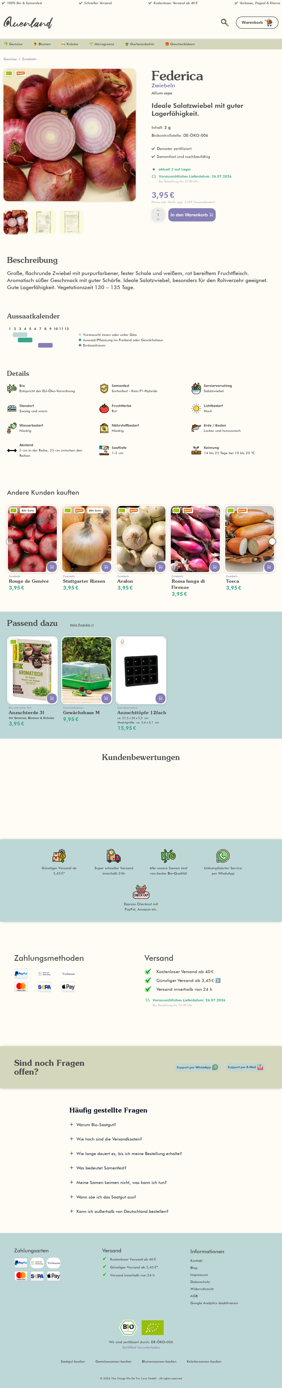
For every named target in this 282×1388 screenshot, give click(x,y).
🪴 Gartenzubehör (139, 44)
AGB (194, 1296)
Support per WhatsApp (197, 1067)
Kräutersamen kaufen (204, 1361)
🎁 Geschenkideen (180, 44)
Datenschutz (200, 1282)
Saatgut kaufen (73, 1361)
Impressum (199, 1275)
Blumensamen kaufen (159, 1361)
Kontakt (196, 1261)
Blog (193, 1268)
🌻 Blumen (41, 44)
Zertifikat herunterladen (141, 1347)
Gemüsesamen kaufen (113, 1361)
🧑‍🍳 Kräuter (69, 44)
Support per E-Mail (245, 1067)
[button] (212, 202)
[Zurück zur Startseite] (28, 22)
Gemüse (10, 59)
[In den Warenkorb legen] (52, 567)
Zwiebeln (29, 59)
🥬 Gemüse (13, 44)
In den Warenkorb (192, 214)
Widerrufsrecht (202, 1289)
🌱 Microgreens (101, 44)
